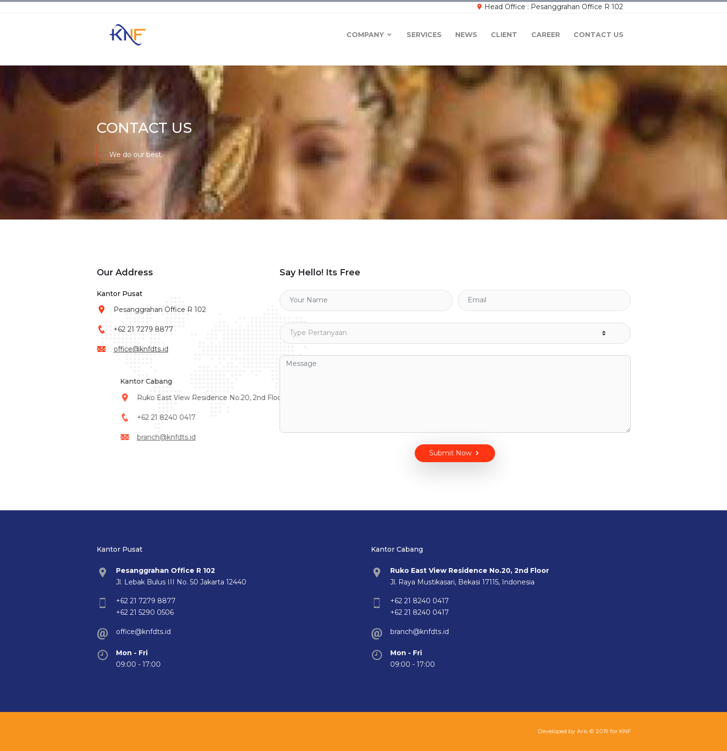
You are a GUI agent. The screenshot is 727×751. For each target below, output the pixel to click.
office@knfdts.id (148, 349)
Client (504, 31)
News (466, 31)
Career (545, 31)
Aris (582, 731)
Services (424, 31)
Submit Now (439, 453)
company (369, 31)
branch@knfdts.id (242, 437)
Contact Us (599, 31)
